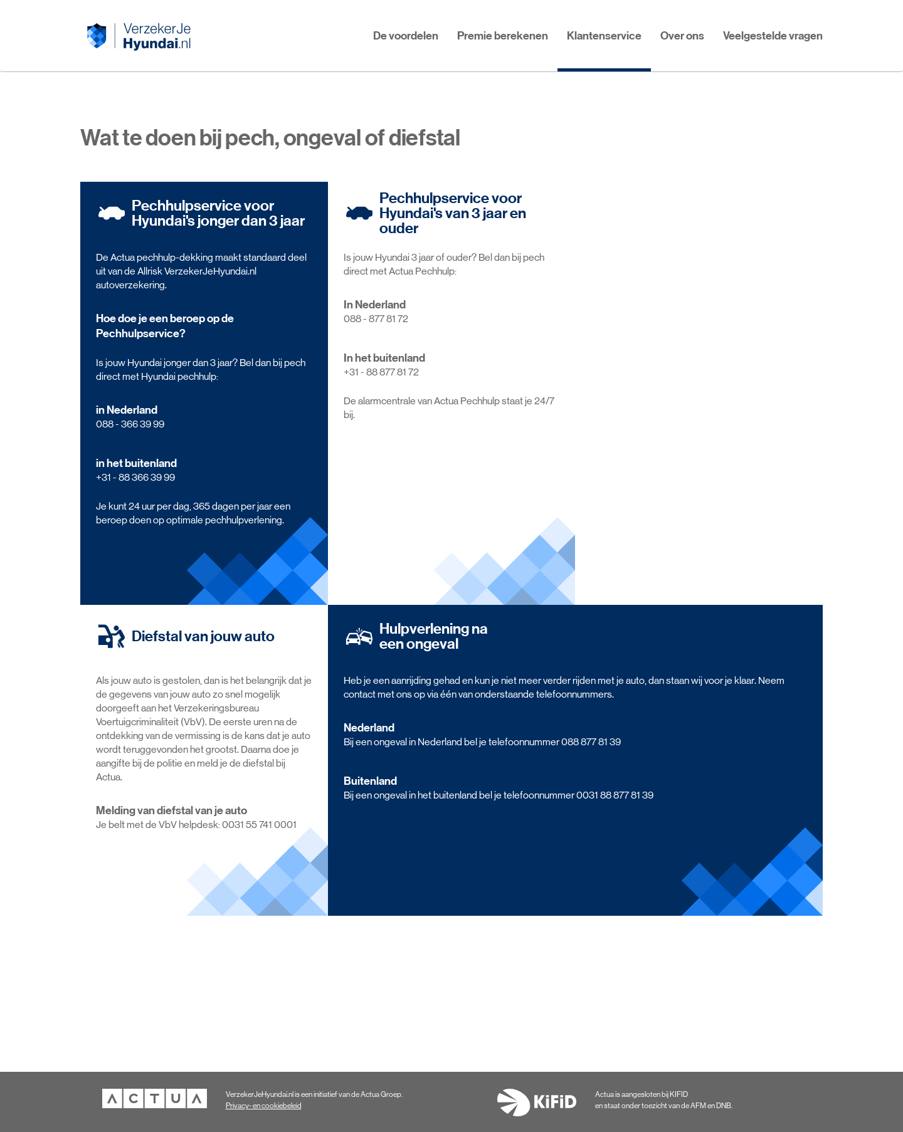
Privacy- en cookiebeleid (264, 1105)
